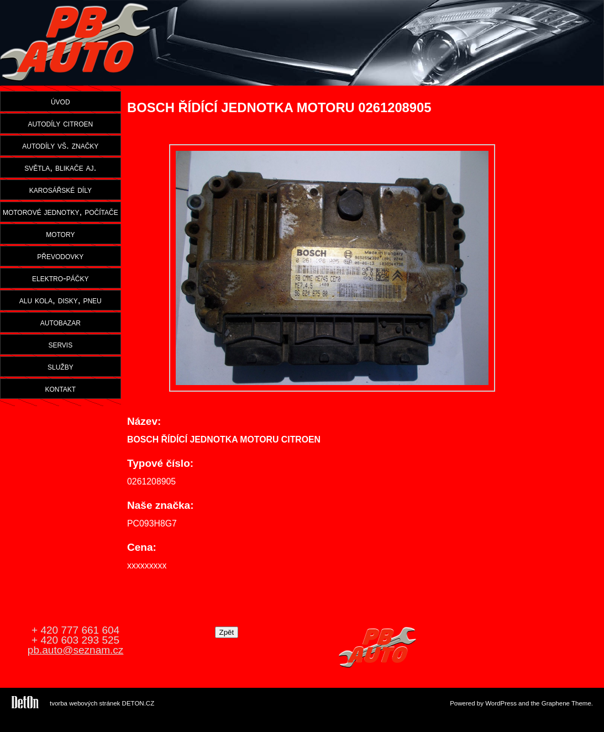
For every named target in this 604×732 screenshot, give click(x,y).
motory (60, 233)
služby (60, 366)
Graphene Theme (566, 703)
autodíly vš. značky (60, 145)
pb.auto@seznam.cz (76, 650)
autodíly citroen (60, 123)
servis (60, 344)
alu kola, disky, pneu (60, 300)
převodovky (60, 255)
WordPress (501, 703)
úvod (60, 101)
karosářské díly (60, 189)
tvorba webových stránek (85, 703)
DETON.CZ (138, 703)
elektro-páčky (60, 277)
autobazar (60, 322)
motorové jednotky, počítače (60, 211)
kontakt (60, 388)
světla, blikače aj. (60, 167)
